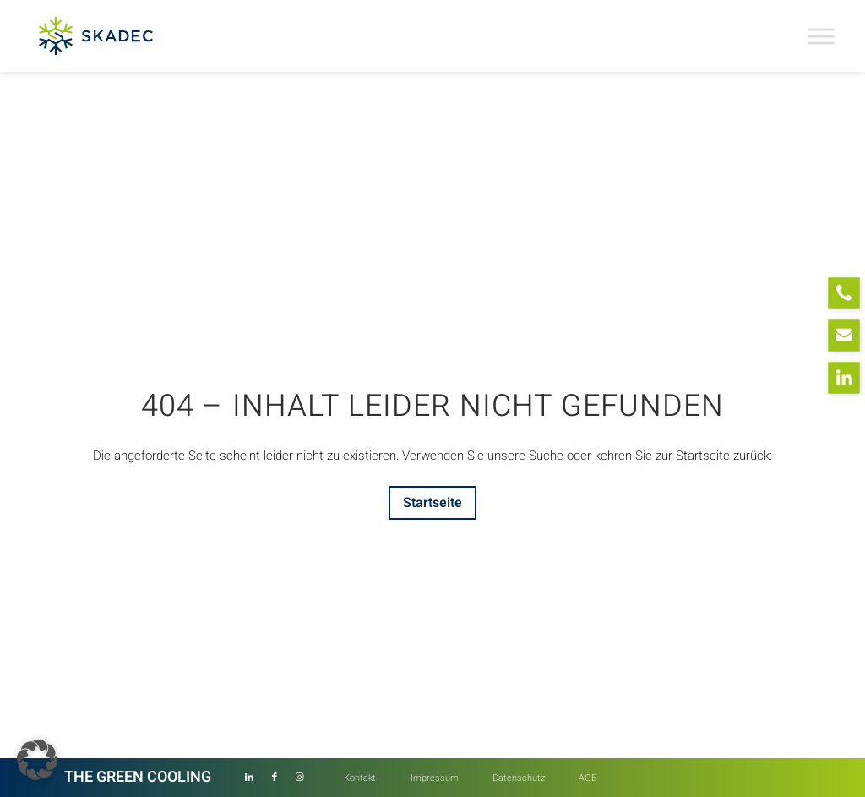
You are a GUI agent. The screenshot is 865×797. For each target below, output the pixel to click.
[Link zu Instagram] (300, 777)
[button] (37, 760)
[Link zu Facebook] (274, 777)
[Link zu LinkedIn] (249, 777)
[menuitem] (359, 778)
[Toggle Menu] (821, 36)
